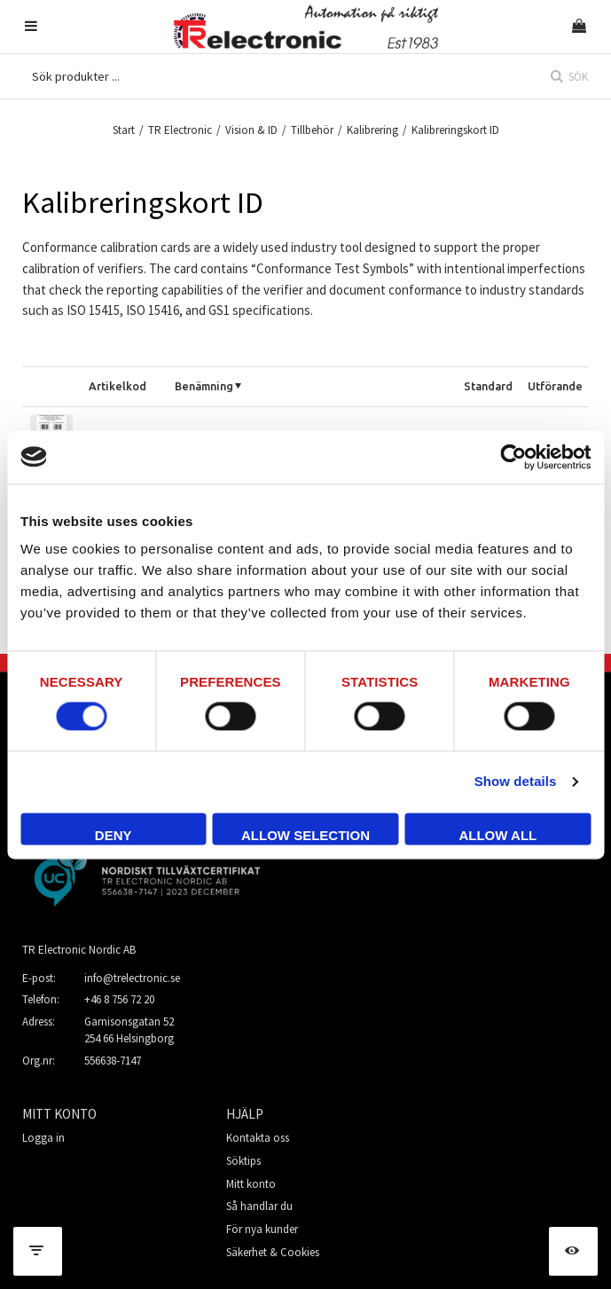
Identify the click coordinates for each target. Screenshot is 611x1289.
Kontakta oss (257, 1137)
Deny (113, 835)
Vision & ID (251, 130)
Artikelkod (117, 386)
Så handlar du (259, 1206)
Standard (488, 386)
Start (124, 130)
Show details (515, 782)
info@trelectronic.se (132, 978)
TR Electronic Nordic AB (79, 949)
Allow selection (305, 835)
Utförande (555, 386)
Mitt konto (251, 1183)
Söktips (243, 1160)
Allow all (497, 835)
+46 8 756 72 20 (119, 999)
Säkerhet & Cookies (272, 1252)
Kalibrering (372, 130)
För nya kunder (262, 1229)
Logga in (43, 1137)
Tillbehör (312, 130)
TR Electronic (180, 130)
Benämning (204, 386)
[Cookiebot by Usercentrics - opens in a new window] (513, 457)
